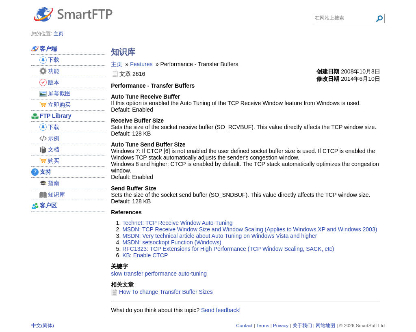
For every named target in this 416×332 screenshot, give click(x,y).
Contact (244, 325)
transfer (133, 273)
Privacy (280, 325)
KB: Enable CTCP (145, 255)
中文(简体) (42, 325)
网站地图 (325, 325)
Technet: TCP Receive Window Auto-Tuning (177, 223)
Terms (262, 325)
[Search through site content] (345, 18)
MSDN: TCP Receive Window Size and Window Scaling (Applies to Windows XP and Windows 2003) (249, 229)
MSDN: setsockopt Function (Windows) (171, 242)
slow (116, 273)
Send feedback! (220, 310)
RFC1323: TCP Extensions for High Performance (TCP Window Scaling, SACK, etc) (228, 249)
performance (161, 273)
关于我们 (302, 325)
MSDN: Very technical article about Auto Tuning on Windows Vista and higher (219, 236)
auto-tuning (192, 273)
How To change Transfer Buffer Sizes (166, 292)
